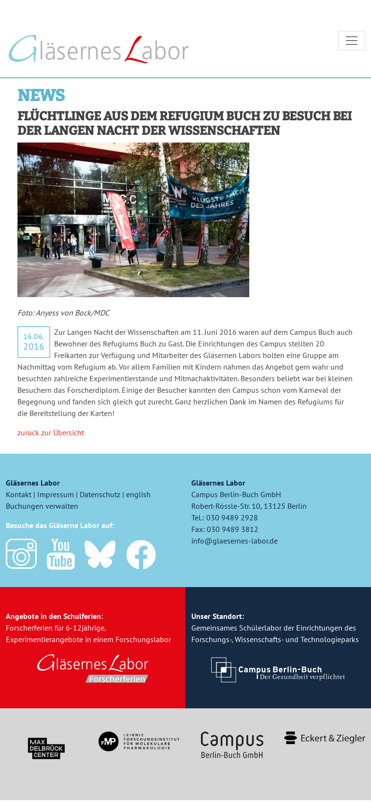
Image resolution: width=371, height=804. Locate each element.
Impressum (55, 498)
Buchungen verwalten (42, 510)
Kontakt (18, 498)
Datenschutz (100, 498)
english (138, 498)
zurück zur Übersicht (50, 437)
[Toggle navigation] (351, 42)
